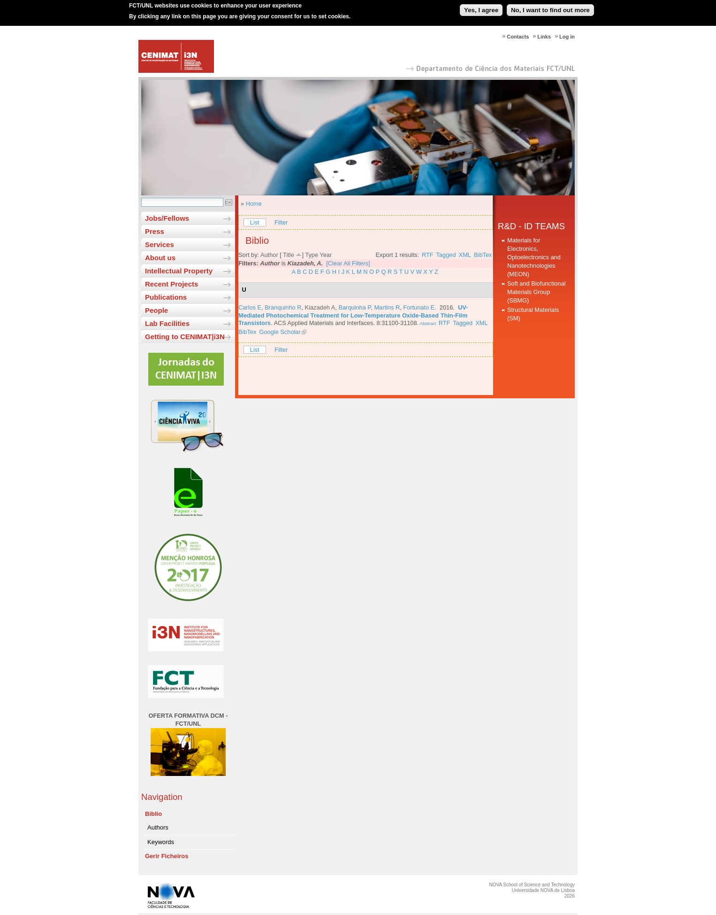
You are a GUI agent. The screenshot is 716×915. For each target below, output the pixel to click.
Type (311, 254)
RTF (428, 254)
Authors (157, 827)
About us (160, 258)
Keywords (160, 841)
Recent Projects (171, 284)
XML (465, 254)
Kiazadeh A (320, 307)
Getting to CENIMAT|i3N (185, 337)
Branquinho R (283, 307)
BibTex (483, 254)
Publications (166, 297)
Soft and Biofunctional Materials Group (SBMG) (536, 292)
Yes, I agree (481, 6)
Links (544, 36)
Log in (567, 36)
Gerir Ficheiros (166, 856)
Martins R (387, 307)
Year (326, 254)
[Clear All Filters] (348, 263)
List (254, 222)
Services (159, 244)
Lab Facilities (167, 323)
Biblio (153, 813)
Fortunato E (418, 307)
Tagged (446, 254)
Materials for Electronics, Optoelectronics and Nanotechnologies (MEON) (534, 257)
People (156, 310)
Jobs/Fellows (167, 218)
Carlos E (249, 307)
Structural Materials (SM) (533, 314)
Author (269, 254)
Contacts (518, 36)
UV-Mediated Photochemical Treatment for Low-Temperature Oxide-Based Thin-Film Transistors (353, 315)
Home (254, 203)
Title (288, 254)
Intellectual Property (179, 271)
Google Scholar (280, 331)
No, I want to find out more (550, 6)
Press (154, 231)
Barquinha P (354, 307)
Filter (281, 222)
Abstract (427, 323)
